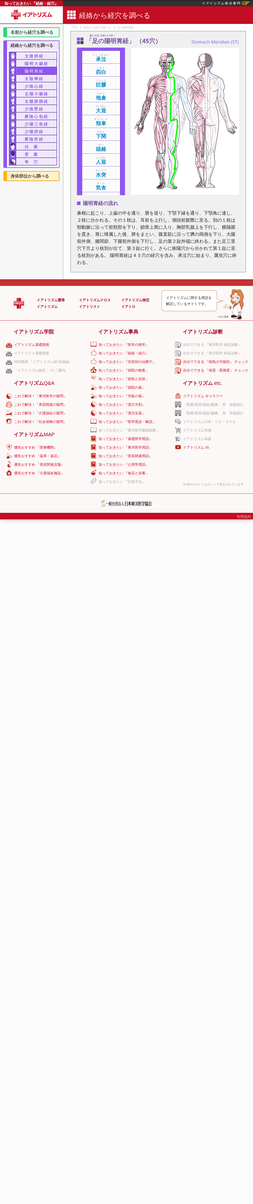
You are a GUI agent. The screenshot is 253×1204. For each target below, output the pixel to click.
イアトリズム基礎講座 (31, 344)
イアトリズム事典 (118, 332)
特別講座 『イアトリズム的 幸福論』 (43, 361)
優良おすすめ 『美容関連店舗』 (39, 464)
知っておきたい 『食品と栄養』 (124, 473)
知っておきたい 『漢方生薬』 (122, 413)
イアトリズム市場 (197, 430)
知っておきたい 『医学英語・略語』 (127, 421)
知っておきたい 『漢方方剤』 (122, 404)
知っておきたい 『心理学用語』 (124, 464)
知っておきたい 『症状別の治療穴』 (127, 361)
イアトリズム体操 (197, 439)
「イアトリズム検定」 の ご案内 (39, 370)
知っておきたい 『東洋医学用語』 (125, 447)
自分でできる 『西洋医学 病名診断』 (212, 353)
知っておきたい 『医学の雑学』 (124, 344)
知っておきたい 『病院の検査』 (124, 370)
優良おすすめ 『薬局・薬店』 (37, 456)
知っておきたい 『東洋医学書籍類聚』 (129, 430)
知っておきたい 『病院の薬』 (122, 387)
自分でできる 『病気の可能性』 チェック (215, 361)
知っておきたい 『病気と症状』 (124, 379)
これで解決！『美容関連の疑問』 (40, 404)
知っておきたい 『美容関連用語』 (125, 456)
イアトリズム (47, 307)
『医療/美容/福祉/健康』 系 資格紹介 (213, 404)
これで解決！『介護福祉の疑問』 (40, 413)
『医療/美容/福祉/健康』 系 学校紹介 (213, 413)
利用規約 (244, 517)
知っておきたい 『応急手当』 (122, 481)
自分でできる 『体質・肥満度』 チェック (215, 370)
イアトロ (128, 307)
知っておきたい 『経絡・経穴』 (31, 3)
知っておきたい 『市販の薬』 (122, 396)
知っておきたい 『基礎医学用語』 (125, 439)
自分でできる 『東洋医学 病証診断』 (212, 344)
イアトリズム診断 (203, 332)
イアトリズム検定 (135, 300)
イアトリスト (89, 307)
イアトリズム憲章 (51, 300)
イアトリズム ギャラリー (203, 396)
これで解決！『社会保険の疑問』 (40, 421)
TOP (74, 27)
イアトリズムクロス (95, 300)
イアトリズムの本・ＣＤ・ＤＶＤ (209, 421)
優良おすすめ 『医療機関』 (35, 447)
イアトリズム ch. (196, 447)
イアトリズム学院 (34, 332)
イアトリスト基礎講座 (31, 353)
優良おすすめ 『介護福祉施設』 (39, 473)
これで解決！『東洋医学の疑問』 (40, 396)
